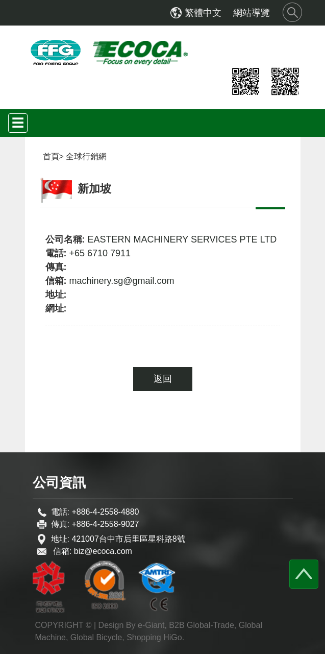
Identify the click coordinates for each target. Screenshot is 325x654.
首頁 (51, 156)
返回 (163, 379)
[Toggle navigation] (18, 123)
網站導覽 (251, 13)
